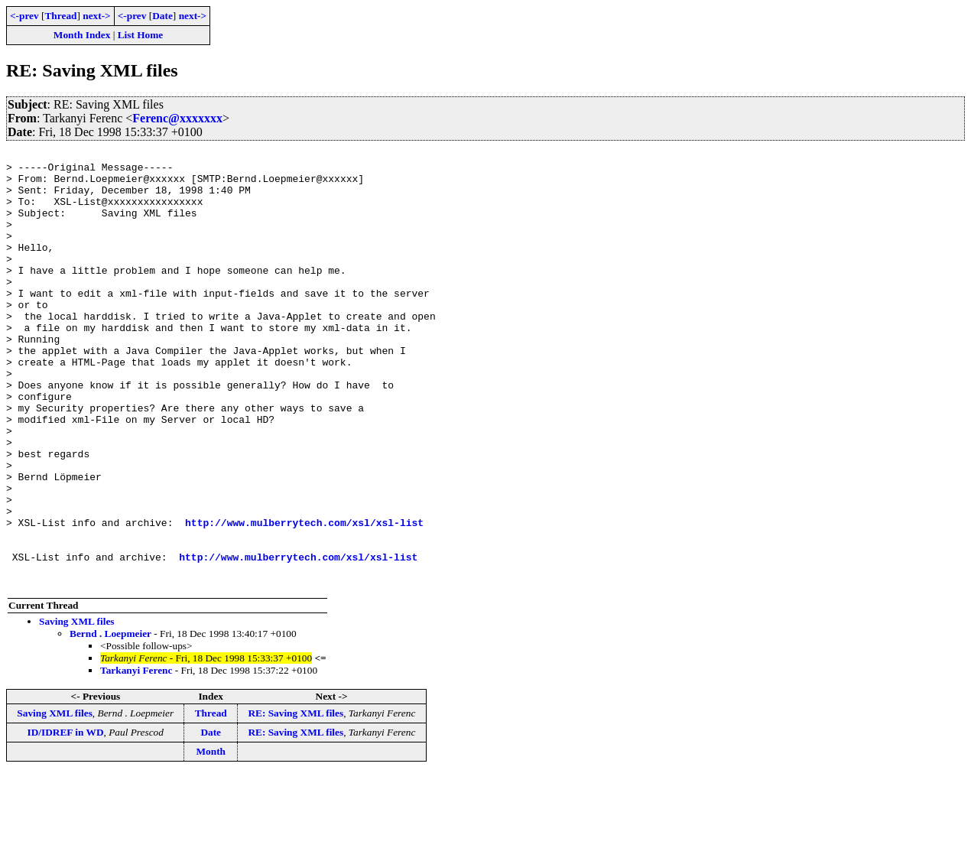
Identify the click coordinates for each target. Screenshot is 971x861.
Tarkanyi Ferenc (136, 757)
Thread (60, 15)
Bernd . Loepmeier (110, 720)
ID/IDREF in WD (66, 819)
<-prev (24, 15)
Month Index (82, 35)
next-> (96, 15)
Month (211, 838)
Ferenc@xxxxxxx (177, 118)
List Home (141, 35)
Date (162, 15)
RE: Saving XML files (295, 800)
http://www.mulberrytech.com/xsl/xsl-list (304, 598)
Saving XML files (77, 708)
